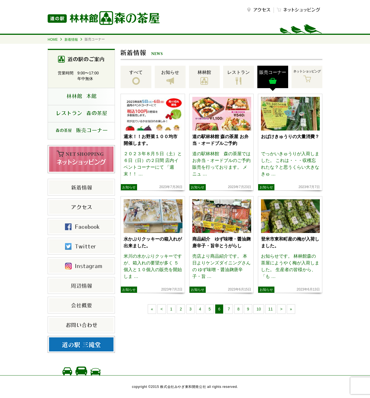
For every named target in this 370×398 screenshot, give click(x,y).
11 (270, 309)
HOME (53, 40)
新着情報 (71, 40)
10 (258, 309)
